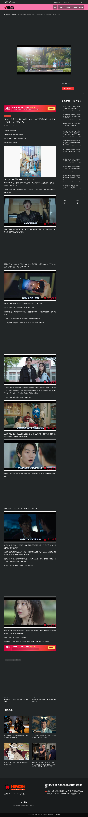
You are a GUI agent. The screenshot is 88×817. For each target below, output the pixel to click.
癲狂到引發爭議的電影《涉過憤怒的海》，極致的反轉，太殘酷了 (71, 151)
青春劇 (12, 660)
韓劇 (7, 660)
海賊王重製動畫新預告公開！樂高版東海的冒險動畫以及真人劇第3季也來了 (71, 142)
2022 (72, 127)
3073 (50, 125)
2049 (72, 171)
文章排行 (60, 7)
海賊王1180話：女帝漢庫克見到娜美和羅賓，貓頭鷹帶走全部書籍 (71, 177)
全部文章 (14, 14)
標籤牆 (81, 7)
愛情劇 (18, 660)
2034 (72, 136)
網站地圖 (56, 2)
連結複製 (68, 88)
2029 (72, 155)
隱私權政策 (51, 815)
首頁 (54, 7)
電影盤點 (67, 7)
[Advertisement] (30, 91)
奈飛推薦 (7, 14)
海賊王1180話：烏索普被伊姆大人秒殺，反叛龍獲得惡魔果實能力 (71, 168)
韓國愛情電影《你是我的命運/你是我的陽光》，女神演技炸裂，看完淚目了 (71, 116)
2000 (72, 110)
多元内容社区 (30, 806)
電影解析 (74, 7)
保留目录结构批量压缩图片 (20, 806)
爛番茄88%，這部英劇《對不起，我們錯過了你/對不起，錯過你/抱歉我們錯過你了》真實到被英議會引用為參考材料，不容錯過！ (43, 764)
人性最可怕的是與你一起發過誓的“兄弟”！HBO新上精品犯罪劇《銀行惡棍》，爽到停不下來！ (71, 132)
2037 (72, 188)
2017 (72, 119)
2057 (72, 181)
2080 (72, 162)
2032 (72, 145)
